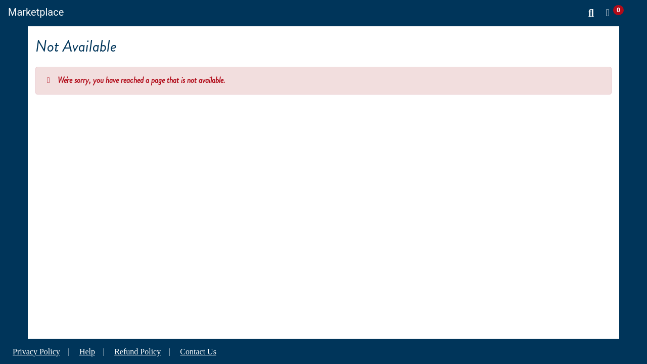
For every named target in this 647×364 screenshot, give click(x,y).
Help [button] (87, 351)
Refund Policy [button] (137, 351)
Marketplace (36, 12)
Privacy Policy (36, 351)
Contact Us (198, 351)
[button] (616, 12)
